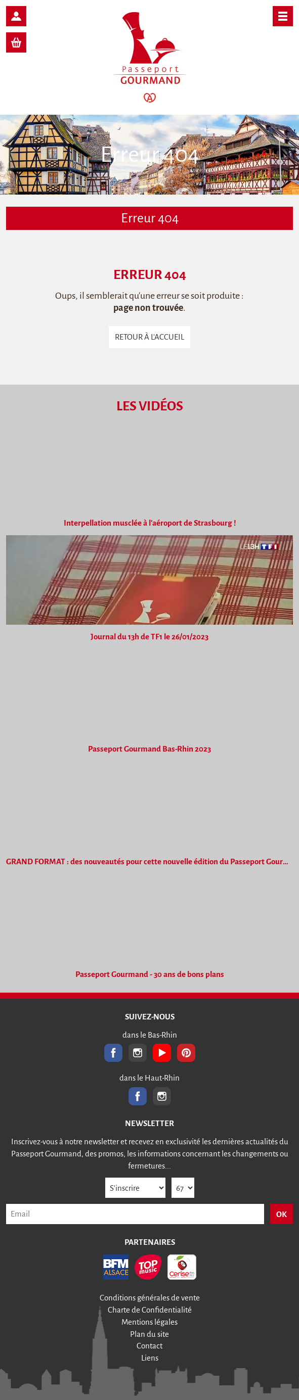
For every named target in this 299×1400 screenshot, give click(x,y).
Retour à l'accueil (149, 337)
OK (281, 1214)
